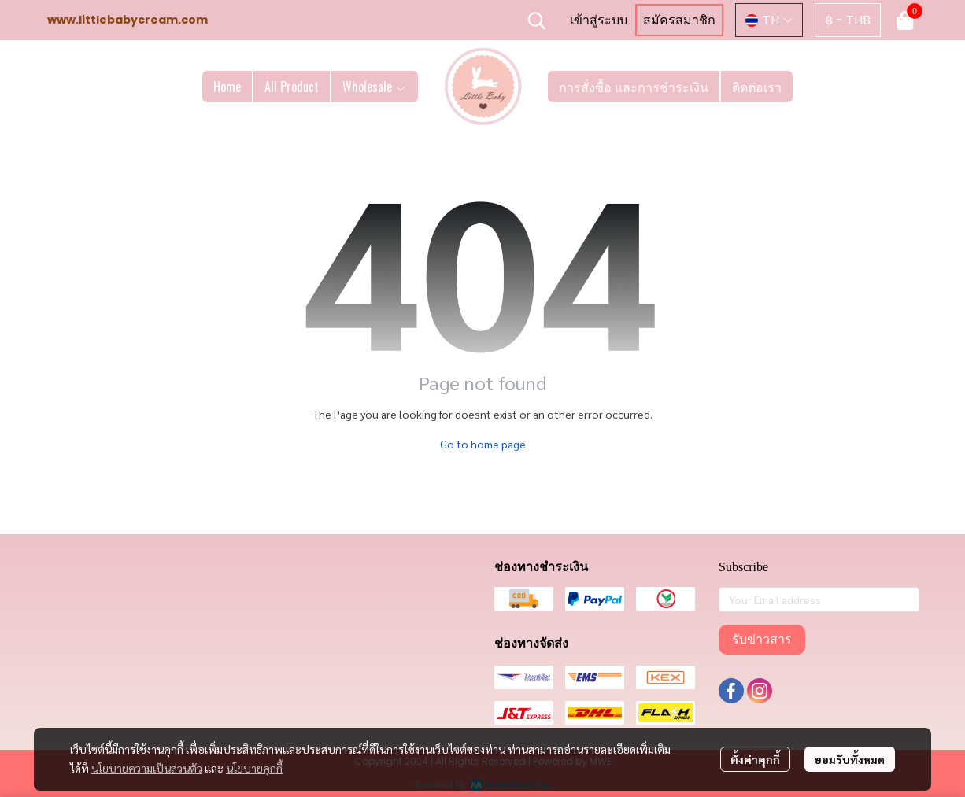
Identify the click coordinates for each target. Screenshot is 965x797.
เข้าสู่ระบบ (598, 20)
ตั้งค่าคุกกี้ (755, 759)
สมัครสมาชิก (679, 20)
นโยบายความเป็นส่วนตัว (146, 768)
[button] (536, 20)
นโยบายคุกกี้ (254, 768)
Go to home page (483, 444)
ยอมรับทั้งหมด (850, 759)
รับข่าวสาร (762, 639)
